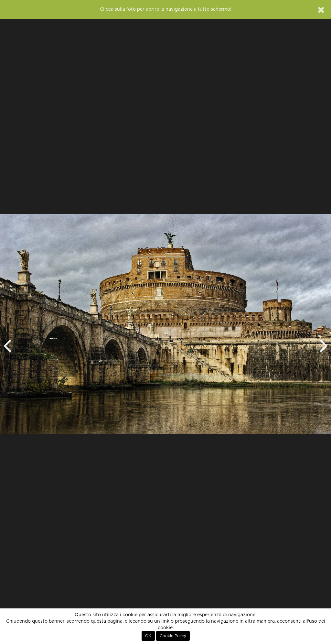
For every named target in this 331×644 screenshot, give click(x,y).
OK (148, 636)
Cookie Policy (173, 636)
